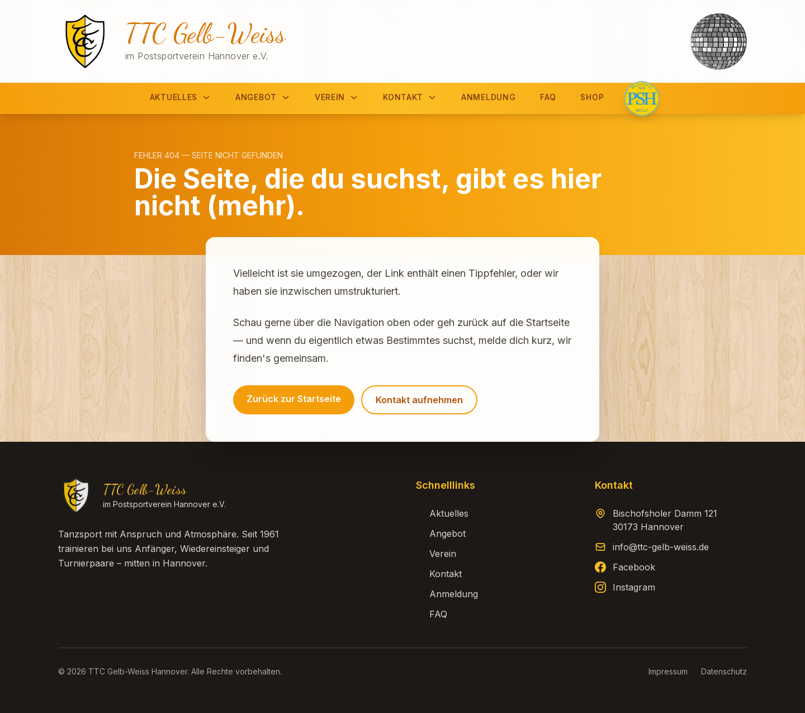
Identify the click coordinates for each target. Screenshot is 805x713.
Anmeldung (488, 97)
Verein (336, 97)
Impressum (668, 671)
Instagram (634, 587)
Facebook (634, 567)
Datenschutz (724, 671)
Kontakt (410, 97)
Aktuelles (180, 97)
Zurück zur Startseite (294, 398)
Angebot (262, 97)
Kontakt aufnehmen (419, 399)
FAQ (548, 97)
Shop (592, 97)
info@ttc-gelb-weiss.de (661, 547)
